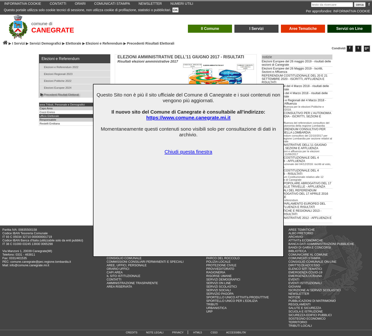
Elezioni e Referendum (104, 43)
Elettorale (73, 43)
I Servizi (256, 29)
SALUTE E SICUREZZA (304, 308)
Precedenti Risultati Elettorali (59, 94)
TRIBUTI (212, 304)
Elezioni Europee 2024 (55, 87)
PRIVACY (178, 332)
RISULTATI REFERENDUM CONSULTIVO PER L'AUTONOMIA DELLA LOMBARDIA (294, 131)
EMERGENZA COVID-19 (305, 272)
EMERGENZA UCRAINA (305, 276)
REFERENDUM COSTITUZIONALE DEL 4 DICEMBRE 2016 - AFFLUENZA (290, 159)
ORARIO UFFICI (118, 269)
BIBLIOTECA (297, 251)
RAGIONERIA (215, 272)
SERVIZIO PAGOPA (219, 293)
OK (175, 10)
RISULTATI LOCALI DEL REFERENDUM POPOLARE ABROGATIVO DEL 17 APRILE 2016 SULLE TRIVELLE (295, 194)
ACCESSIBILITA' (236, 332)
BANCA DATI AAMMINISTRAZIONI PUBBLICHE (321, 244)
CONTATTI (114, 279)
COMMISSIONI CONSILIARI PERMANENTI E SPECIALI (145, 261)
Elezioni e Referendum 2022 (59, 67)
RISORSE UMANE (219, 276)
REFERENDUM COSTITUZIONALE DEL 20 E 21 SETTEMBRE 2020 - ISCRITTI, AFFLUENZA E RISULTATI (294, 79)
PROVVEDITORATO (220, 269)
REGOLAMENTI (299, 304)
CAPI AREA (115, 272)
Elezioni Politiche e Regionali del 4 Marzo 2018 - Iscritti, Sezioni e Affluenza (294, 102)
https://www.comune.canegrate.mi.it (188, 117)
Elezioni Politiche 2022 (55, 80)
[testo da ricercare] (332, 4)
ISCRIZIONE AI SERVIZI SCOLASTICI (314, 290)
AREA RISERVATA (119, 286)
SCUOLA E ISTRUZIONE (305, 311)
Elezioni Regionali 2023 (56, 74)
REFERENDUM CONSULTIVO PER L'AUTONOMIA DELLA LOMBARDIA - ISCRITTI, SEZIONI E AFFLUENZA (296, 116)
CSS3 (214, 332)
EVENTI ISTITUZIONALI (305, 283)
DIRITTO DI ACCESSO (304, 265)
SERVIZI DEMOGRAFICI (223, 279)
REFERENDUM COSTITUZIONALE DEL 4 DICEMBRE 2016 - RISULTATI (290, 172)
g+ (367, 48)
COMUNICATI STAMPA (304, 258)
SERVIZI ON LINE (218, 283)
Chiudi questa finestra (188, 151)
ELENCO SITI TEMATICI (305, 269)
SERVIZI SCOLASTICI (221, 286)
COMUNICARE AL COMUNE (308, 254)
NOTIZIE (294, 297)
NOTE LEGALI (154, 332)
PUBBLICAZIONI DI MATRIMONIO (312, 301)
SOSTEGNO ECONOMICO (307, 318)
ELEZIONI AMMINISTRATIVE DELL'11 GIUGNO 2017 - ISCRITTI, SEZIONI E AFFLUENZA (294, 146)
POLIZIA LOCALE (218, 261)
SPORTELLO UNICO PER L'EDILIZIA (231, 301)
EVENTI (293, 279)
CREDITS (131, 332)
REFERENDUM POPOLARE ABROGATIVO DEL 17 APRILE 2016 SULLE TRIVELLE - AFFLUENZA (296, 185)
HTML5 (197, 332)
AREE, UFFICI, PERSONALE (127, 265)
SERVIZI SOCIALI (218, 290)
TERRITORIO (297, 322)
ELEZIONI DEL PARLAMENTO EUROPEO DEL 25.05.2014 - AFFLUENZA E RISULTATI (294, 205)
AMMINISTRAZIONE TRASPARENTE (132, 283)
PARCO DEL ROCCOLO (223, 258)
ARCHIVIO (295, 237)
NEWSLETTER (298, 293)
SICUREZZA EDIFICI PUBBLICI (310, 315)
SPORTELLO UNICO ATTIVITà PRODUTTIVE (237, 297)
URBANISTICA (216, 308)
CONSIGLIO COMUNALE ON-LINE (312, 261)
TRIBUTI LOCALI (300, 325)
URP (209, 311)
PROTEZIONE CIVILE (221, 265)
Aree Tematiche (303, 29)
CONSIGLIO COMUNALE (124, 258)
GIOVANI (294, 286)
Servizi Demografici (45, 43)
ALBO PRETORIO (300, 233)
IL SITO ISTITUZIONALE (123, 276)
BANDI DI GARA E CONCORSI (309, 247)
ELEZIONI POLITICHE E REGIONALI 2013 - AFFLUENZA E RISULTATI (291, 212)
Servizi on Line (349, 29)
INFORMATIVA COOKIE (351, 11)
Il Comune (210, 29)
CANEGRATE (52, 30)
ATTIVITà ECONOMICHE (305, 240)
